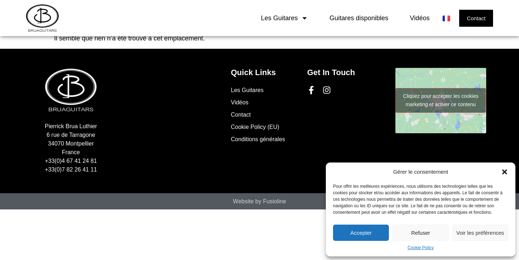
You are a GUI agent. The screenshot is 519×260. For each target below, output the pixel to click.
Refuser (420, 233)
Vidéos (420, 18)
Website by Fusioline (259, 201)
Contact (241, 115)
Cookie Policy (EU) (255, 127)
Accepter (361, 233)
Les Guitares (284, 18)
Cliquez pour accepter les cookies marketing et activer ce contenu (440, 100)
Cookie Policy (421, 247)
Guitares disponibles (358, 18)
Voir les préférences (480, 233)
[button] (504, 172)
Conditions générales (258, 139)
